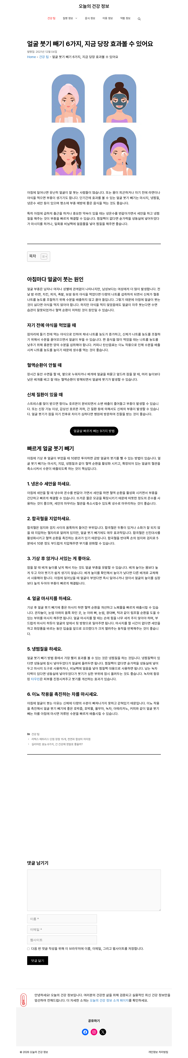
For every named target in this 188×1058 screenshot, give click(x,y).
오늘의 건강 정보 (94, 6)
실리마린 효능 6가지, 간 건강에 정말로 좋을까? (57, 744)
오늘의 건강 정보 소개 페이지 (109, 1000)
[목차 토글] (42, 256)
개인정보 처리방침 (158, 1052)
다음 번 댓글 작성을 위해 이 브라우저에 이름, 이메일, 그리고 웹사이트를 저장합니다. (87, 949)
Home (31, 57)
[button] (139, 19)
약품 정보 (125, 18)
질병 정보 (72, 18)
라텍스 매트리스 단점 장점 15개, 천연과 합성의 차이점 (61, 739)
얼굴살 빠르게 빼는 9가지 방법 (94, 431)
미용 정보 (108, 18)
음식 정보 (90, 18)
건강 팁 (51, 18)
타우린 (35, 679)
